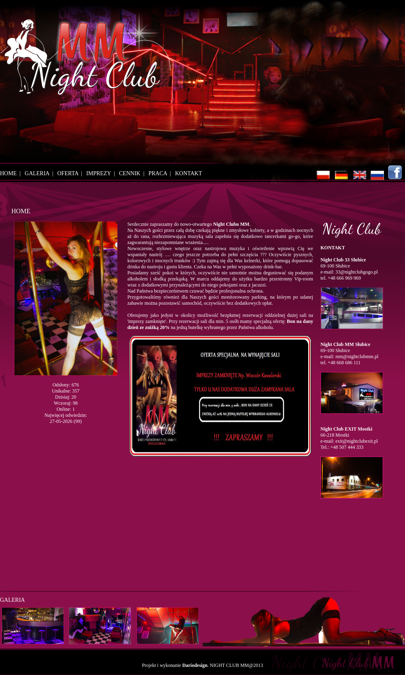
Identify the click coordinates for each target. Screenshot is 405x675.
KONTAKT (188, 173)
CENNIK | (133, 173)
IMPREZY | (102, 173)
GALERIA (12, 600)
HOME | (11, 173)
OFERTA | (71, 173)
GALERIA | (40, 173)
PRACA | (161, 173)
